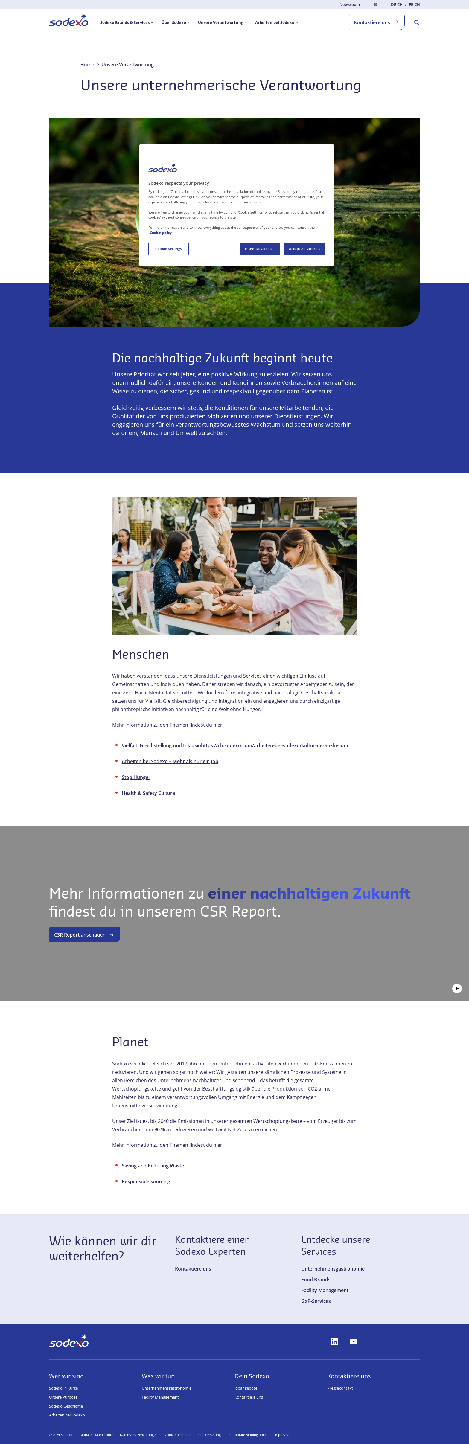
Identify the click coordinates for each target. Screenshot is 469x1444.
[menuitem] (68, 20)
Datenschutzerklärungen (139, 1434)
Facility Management (324, 1290)
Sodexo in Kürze (63, 1388)
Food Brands (316, 1279)
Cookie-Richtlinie (178, 1434)
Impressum (291, 1434)
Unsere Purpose (63, 1397)
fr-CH (414, 4)
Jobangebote (245, 1388)
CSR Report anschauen (84, 934)
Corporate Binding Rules (257, 1434)
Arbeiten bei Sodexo (67, 1415)
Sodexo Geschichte (66, 1406)
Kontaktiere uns (377, 22)
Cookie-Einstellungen (214, 1434)
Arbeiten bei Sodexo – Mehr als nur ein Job (170, 761)
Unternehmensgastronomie (333, 1268)
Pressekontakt (340, 1388)
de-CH (397, 4)
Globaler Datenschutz (96, 1434)
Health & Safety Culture (148, 793)
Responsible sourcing (146, 1181)
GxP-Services (316, 1301)
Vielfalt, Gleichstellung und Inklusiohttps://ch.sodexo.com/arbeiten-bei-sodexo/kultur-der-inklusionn (236, 745)
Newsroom (349, 4)
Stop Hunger (136, 777)
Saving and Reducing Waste (153, 1165)
